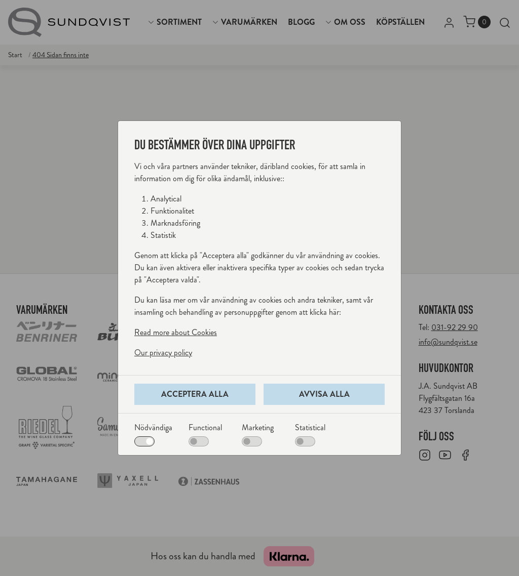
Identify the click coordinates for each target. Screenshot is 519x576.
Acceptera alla (195, 394)
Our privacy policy (163, 352)
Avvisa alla (324, 394)
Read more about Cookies (175, 332)
